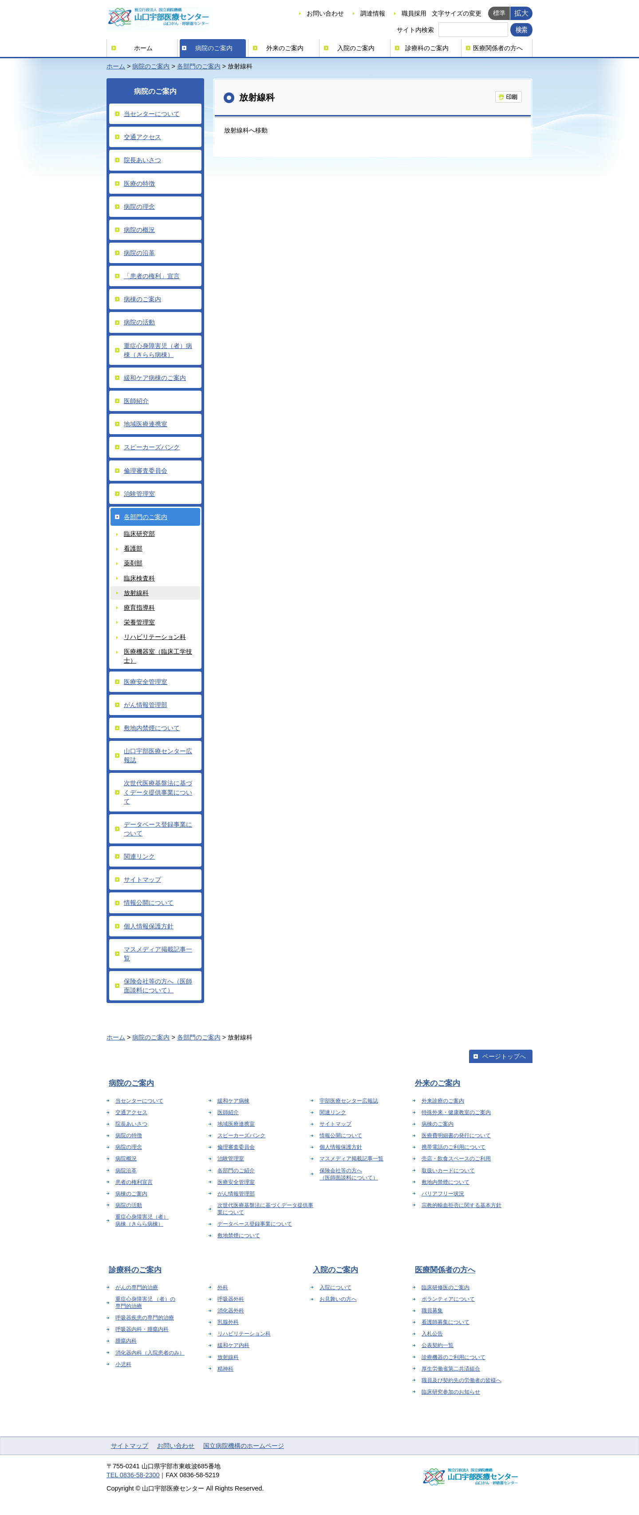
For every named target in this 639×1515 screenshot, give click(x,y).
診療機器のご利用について (453, 1357)
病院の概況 (139, 229)
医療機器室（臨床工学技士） (158, 656)
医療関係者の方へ (498, 48)
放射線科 (136, 592)
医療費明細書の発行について (456, 1135)
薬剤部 (133, 563)
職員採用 (414, 13)
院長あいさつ (142, 160)
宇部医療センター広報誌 (349, 1100)
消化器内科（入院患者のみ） (150, 1352)
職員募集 (432, 1310)
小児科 (123, 1364)
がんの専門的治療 (136, 1287)
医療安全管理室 (145, 681)
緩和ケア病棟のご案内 (155, 377)
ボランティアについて (448, 1299)
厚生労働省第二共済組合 (451, 1368)
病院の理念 (139, 206)
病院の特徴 (128, 1135)
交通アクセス (142, 136)
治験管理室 (139, 493)
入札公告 (432, 1333)
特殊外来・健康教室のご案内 (456, 1112)
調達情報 (372, 13)
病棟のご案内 (142, 299)
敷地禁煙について (238, 1235)
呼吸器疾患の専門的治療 (144, 1317)
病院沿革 (126, 1170)
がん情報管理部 (145, 704)
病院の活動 (139, 322)
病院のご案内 (214, 48)
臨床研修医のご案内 (445, 1287)
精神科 (225, 1368)
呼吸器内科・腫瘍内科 (142, 1329)
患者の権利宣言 (134, 1182)
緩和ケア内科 (233, 1345)
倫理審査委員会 (145, 470)
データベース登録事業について (158, 829)
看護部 (133, 548)
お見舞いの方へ (338, 1299)
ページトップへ (504, 1056)
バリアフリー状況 (443, 1193)
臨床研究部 (139, 533)
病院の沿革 (139, 252)
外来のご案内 (285, 48)
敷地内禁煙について (152, 728)
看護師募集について (445, 1322)
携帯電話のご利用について (453, 1147)
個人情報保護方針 (149, 926)
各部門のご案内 (199, 66)
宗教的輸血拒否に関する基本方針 (461, 1205)
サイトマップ (142, 879)
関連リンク (139, 856)
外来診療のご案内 (443, 1100)
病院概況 (126, 1158)
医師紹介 (136, 400)
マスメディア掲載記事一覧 (158, 954)
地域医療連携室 (145, 424)
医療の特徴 (139, 183)
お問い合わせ (325, 13)
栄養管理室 (139, 622)
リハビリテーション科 (155, 636)
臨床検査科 (139, 578)
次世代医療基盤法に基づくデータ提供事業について (158, 791)
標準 (499, 12)
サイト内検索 (415, 29)
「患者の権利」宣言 (152, 276)
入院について (335, 1287)
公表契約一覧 (438, 1345)
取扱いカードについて (448, 1170)
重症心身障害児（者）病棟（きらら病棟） (158, 350)
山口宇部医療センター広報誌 (158, 755)
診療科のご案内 (427, 48)
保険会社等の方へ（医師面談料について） (158, 986)
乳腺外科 (228, 1322)
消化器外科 (230, 1310)
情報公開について (149, 902)
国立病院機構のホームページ (243, 1445)
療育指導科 (139, 607)
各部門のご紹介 (236, 1170)
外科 (222, 1287)
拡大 (521, 13)
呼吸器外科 (230, 1299)
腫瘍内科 (126, 1340)
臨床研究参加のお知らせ (451, 1392)
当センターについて (152, 113)
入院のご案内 (356, 48)
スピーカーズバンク (152, 447)
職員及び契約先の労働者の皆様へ (461, 1380)
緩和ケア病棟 (233, 1100)
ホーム (143, 48)
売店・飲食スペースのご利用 (456, 1158)
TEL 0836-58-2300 (132, 1475)
